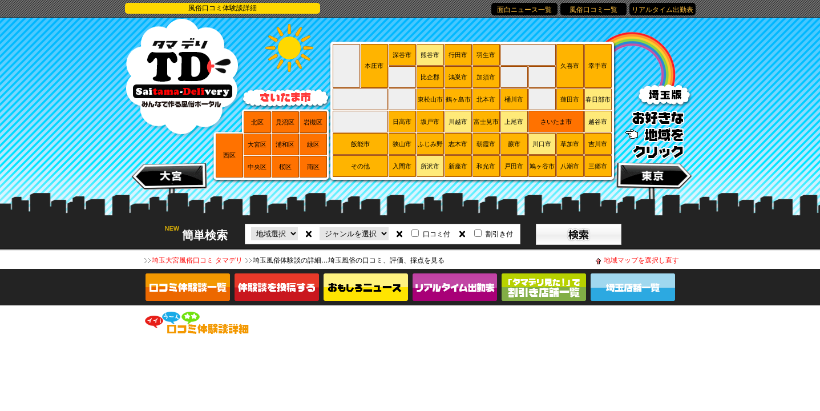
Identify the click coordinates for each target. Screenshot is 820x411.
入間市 (402, 166)
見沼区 (285, 122)
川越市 (458, 121)
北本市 (485, 99)
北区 (257, 122)
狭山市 (402, 143)
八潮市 (569, 166)
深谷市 (402, 54)
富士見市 (486, 121)
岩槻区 (313, 122)
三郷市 (597, 166)
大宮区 (257, 144)
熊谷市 (430, 54)
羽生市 (485, 54)
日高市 (402, 121)
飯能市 (360, 143)
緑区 (313, 144)
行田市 (458, 54)
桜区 (285, 166)
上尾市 (513, 121)
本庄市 (374, 65)
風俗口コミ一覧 (593, 10)
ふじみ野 (430, 143)
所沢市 (430, 166)
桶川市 (513, 99)
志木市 (458, 143)
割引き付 (499, 234)
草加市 (569, 143)
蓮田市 (569, 99)
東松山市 (430, 99)
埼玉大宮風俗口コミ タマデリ (197, 260)
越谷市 (597, 121)
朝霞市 (485, 143)
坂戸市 (430, 121)
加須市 (485, 77)
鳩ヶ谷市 (542, 166)
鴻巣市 (458, 77)
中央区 (257, 166)
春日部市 (598, 99)
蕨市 (514, 143)
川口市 (541, 143)
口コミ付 (436, 234)
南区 (313, 166)
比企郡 (430, 77)
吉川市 (597, 143)
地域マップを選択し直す (641, 260)
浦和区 (285, 144)
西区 (229, 155)
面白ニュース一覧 (524, 10)
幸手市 (597, 65)
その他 (360, 166)
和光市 (485, 166)
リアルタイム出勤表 (662, 10)
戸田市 (513, 166)
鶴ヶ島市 (458, 99)
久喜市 (569, 65)
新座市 (458, 166)
